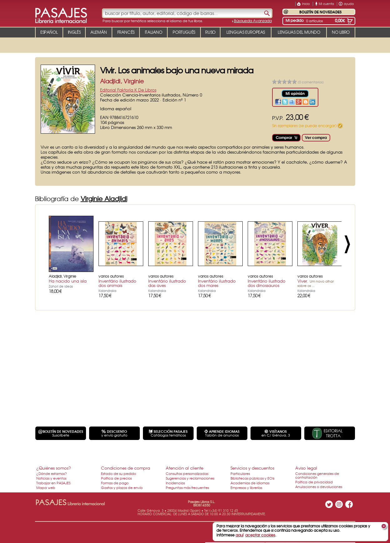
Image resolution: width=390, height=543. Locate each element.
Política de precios (116, 478)
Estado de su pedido (118, 473)
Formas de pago (115, 482)
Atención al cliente (184, 468)
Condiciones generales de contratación (317, 475)
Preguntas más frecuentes (187, 487)
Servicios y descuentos (252, 468)
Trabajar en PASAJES (53, 482)
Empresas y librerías (246, 487)
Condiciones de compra (125, 468)
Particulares (240, 473)
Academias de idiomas (249, 482)
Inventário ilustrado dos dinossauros (267, 283)
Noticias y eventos (51, 478)
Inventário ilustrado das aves (167, 283)
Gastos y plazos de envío (122, 487)
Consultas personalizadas (187, 473)
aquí (239, 535)
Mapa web (45, 487)
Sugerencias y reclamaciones (190, 478)
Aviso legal (306, 468)
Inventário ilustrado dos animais (117, 283)
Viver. (315, 283)
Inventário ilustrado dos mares (217, 283)
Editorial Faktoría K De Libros (128, 90)
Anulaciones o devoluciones (318, 486)
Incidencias (175, 482)
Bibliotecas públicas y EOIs (252, 478)
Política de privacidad (314, 481)
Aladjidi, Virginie (122, 81)
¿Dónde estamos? (51, 473)
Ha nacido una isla (68, 281)
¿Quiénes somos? (53, 468)
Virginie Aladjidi (104, 198)
